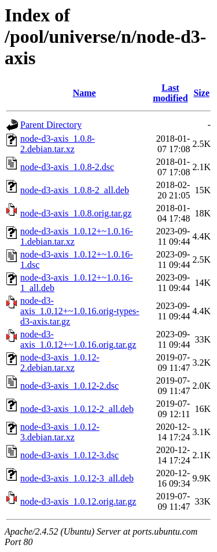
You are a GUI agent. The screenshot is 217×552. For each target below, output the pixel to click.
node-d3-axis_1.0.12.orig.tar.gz (78, 501)
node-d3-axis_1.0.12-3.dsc (69, 455)
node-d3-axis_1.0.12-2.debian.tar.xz (60, 362)
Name (84, 93)
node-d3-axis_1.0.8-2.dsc (67, 167)
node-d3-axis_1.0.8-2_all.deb (74, 190)
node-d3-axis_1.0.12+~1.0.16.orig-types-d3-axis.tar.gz (79, 311)
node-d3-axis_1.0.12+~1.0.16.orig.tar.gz (78, 339)
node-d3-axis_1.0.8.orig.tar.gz (75, 213)
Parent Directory (51, 125)
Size (201, 93)
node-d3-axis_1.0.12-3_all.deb (77, 478)
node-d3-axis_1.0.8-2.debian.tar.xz (57, 144)
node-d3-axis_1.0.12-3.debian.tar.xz (60, 432)
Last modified (170, 93)
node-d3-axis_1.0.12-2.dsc (69, 386)
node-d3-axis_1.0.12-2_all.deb (77, 409)
